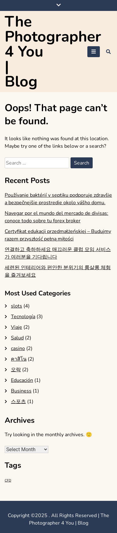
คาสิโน (19, 359)
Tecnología (23, 316)
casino (18, 348)
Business (21, 390)
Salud (17, 337)
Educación (22, 380)
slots (16, 306)
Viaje (16, 327)
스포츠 (18, 401)
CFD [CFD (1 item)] (8, 480)
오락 (16, 369)
